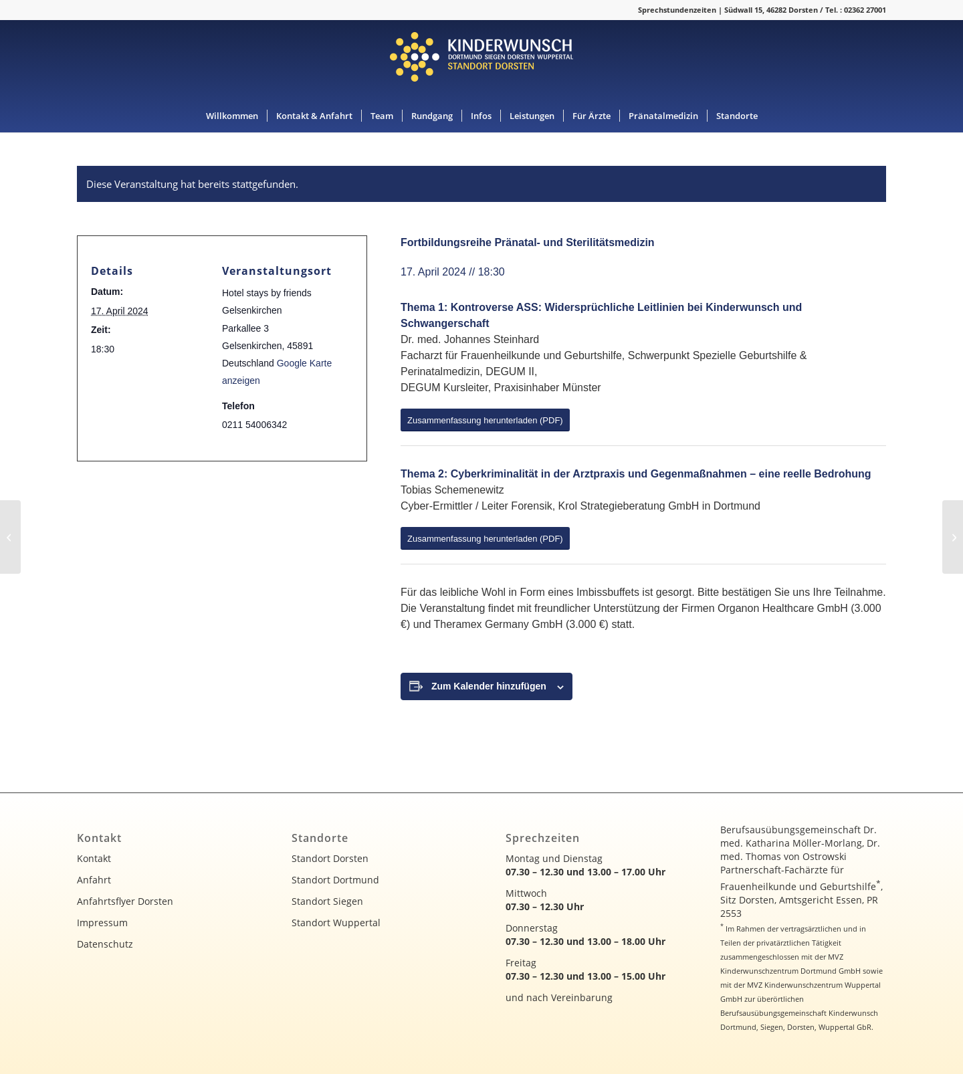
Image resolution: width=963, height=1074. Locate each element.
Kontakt (94, 858)
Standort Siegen (327, 901)
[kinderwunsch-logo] (481, 59)
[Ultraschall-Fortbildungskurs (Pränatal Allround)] (952, 537)
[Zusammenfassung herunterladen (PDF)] (485, 420)
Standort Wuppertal (336, 922)
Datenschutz (105, 944)
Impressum (102, 922)
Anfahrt (94, 879)
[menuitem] (232, 115)
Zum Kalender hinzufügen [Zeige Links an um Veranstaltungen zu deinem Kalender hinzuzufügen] (488, 686)
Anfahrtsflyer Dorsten (125, 901)
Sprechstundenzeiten (677, 10)
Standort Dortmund (335, 879)
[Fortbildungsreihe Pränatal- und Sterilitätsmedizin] (10, 537)
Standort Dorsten (330, 858)
